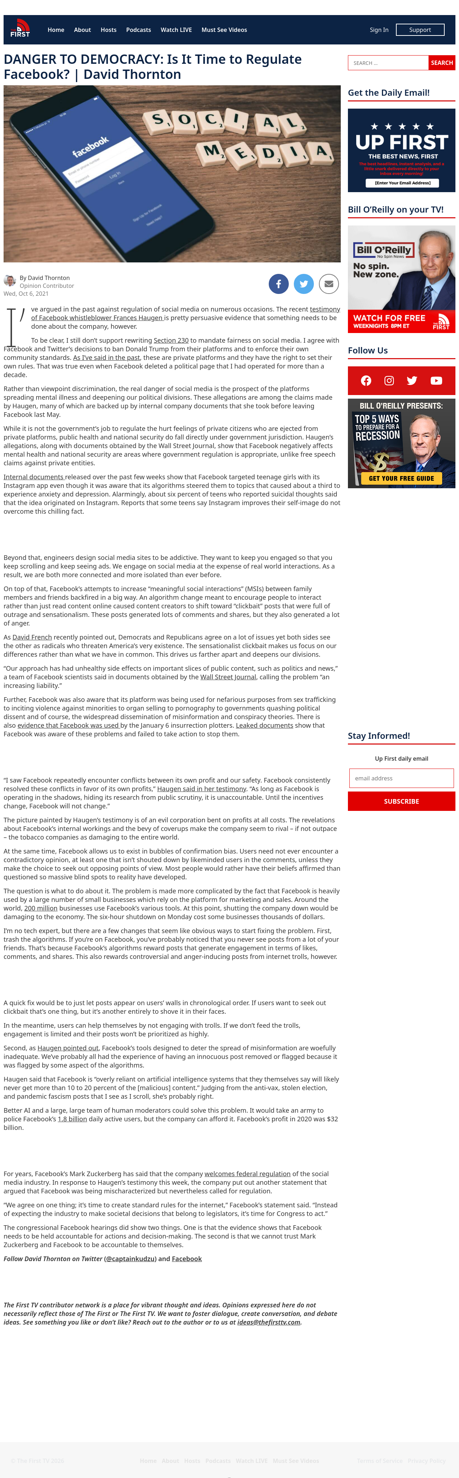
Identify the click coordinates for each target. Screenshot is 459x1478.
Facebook (187, 1258)
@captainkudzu (130, 1258)
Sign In (379, 30)
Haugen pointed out (68, 1048)
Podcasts (138, 30)
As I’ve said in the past (106, 357)
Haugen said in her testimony (201, 788)
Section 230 (171, 340)
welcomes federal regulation (248, 1173)
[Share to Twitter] (304, 284)
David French (32, 637)
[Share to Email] (329, 284)
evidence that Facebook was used (69, 725)
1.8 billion (72, 1119)
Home (56, 30)
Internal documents (34, 476)
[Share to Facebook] (279, 284)
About (82, 30)
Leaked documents (264, 725)
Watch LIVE (176, 30)
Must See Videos (224, 30)
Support (420, 30)
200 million (41, 908)
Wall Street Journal (228, 677)
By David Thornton (45, 278)
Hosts (108, 30)
